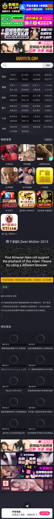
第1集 (5, 287)
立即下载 (44, 513)
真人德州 (25, 75)
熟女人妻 (13, 89)
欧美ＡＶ (36, 85)
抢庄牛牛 (48, 79)
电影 (4, 97)
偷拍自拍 (25, 95)
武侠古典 (48, 116)
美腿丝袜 (13, 110)
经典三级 (25, 100)
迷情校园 (13, 121)
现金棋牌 (36, 79)
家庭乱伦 (25, 116)
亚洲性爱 (13, 95)
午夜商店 (25, 127)
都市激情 (13, 116)
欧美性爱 (48, 95)
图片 (4, 107)
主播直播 (36, 89)
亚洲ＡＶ (13, 85)
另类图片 (48, 110)
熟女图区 (36, 110)
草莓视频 (36, 127)
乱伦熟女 (36, 100)
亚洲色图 (25, 106)
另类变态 (48, 100)
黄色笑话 (36, 121)
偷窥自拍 (13, 106)
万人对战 (36, 75)
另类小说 (25, 121)
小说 (4, 118)
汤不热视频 (48, 127)
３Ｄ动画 (48, 85)
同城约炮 (13, 127)
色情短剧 (25, 131)
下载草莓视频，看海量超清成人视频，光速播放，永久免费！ (27, 279)
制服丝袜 (13, 100)
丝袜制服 (25, 89)
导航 (4, 128)
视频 (4, 87)
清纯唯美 (25, 110)
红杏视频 (13, 131)
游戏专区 (48, 75)
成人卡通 (36, 95)
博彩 (4, 76)
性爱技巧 (48, 121)
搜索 (48, 65)
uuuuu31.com (27, 58)
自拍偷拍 (25, 85)
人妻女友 (36, 116)
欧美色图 (36, 106)
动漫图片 (48, 106)
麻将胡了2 (13, 79)
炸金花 (25, 79)
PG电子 (13, 75)
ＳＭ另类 (48, 89)
